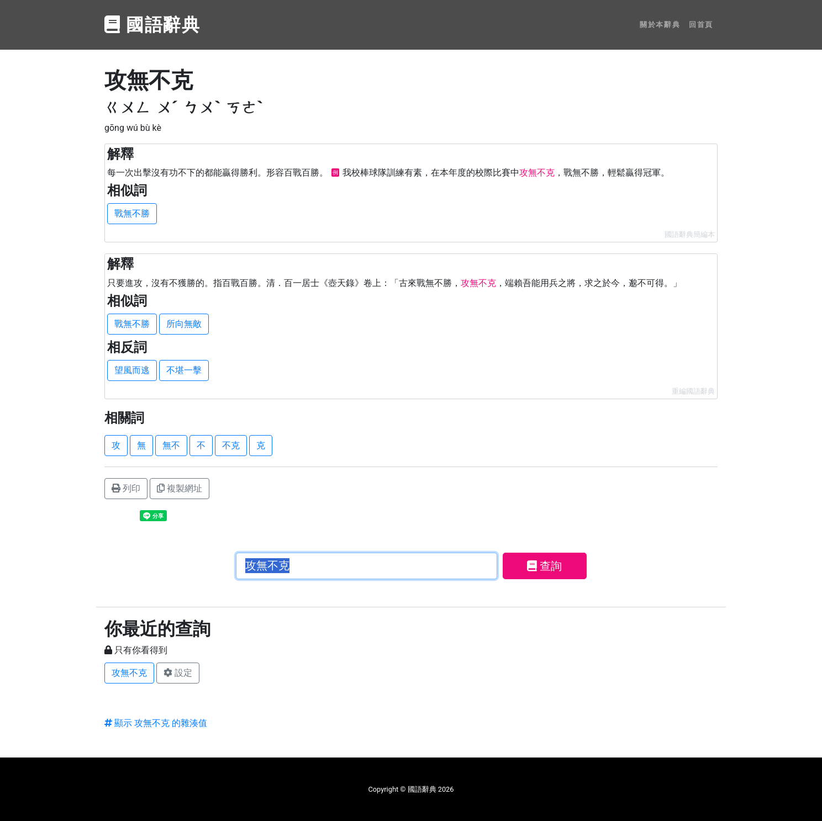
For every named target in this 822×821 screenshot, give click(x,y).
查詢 (544, 566)
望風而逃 (132, 370)
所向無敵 (184, 324)
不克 (231, 445)
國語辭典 (152, 24)
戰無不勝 (132, 213)
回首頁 (701, 24)
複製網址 (179, 488)
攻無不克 (129, 673)
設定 (178, 673)
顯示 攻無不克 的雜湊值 (155, 723)
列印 (126, 488)
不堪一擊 (184, 370)
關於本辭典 (660, 24)
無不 (171, 445)
